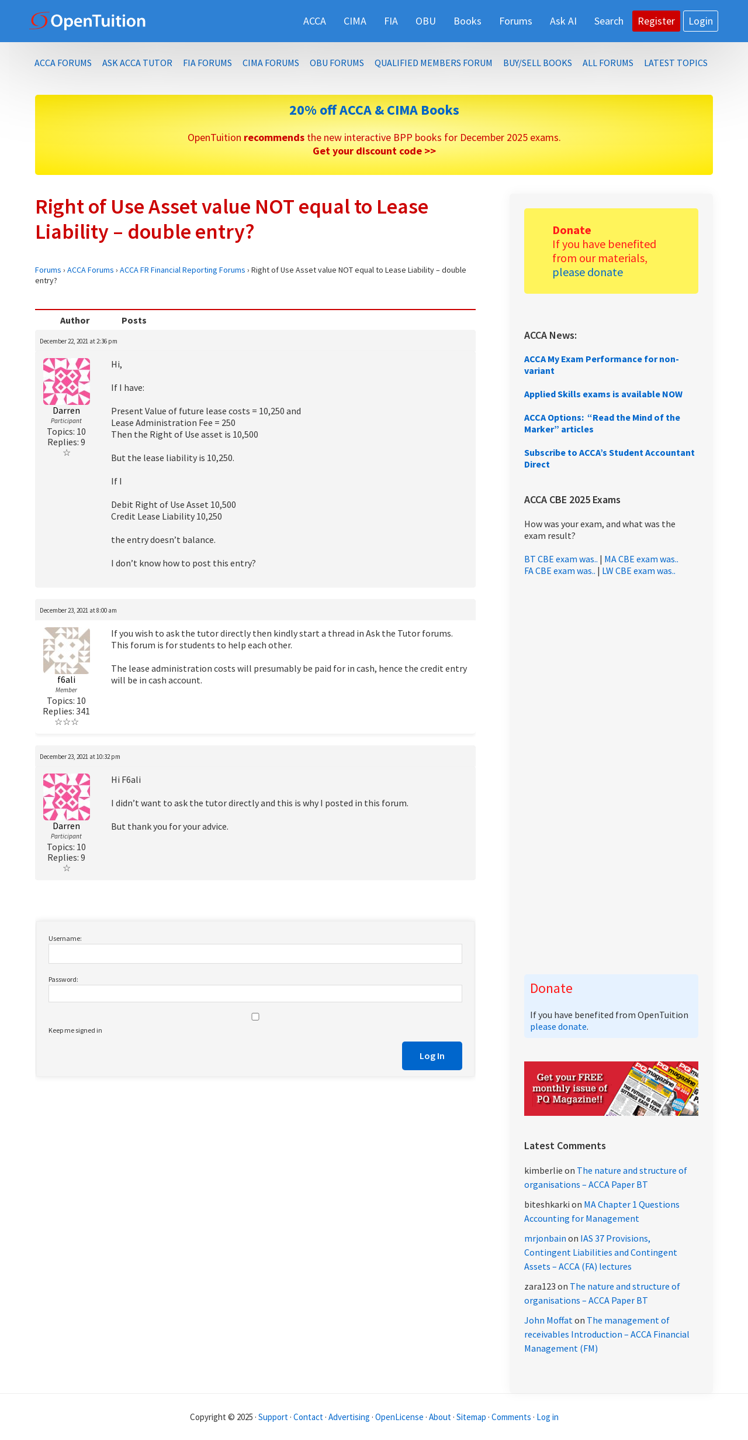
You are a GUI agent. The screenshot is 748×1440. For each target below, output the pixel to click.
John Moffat (548, 1320)
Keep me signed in (75, 1030)
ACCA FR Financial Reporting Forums (182, 269)
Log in (547, 1416)
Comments (512, 1416)
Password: (63, 979)
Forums (48, 269)
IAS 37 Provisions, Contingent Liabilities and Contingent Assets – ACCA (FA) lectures (600, 1252)
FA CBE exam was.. (559, 570)
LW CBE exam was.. (639, 570)
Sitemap (471, 1416)
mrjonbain (545, 1238)
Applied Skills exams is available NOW (603, 394)
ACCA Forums (90, 269)
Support (273, 1416)
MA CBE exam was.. (641, 559)
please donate (587, 271)
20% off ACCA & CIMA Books (374, 110)
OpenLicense (400, 1416)
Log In (432, 1055)
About (440, 1416)
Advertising (349, 1416)
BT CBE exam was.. (561, 559)
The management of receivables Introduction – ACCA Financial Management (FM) (607, 1334)
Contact (308, 1416)
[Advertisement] (611, 775)
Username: (65, 938)
